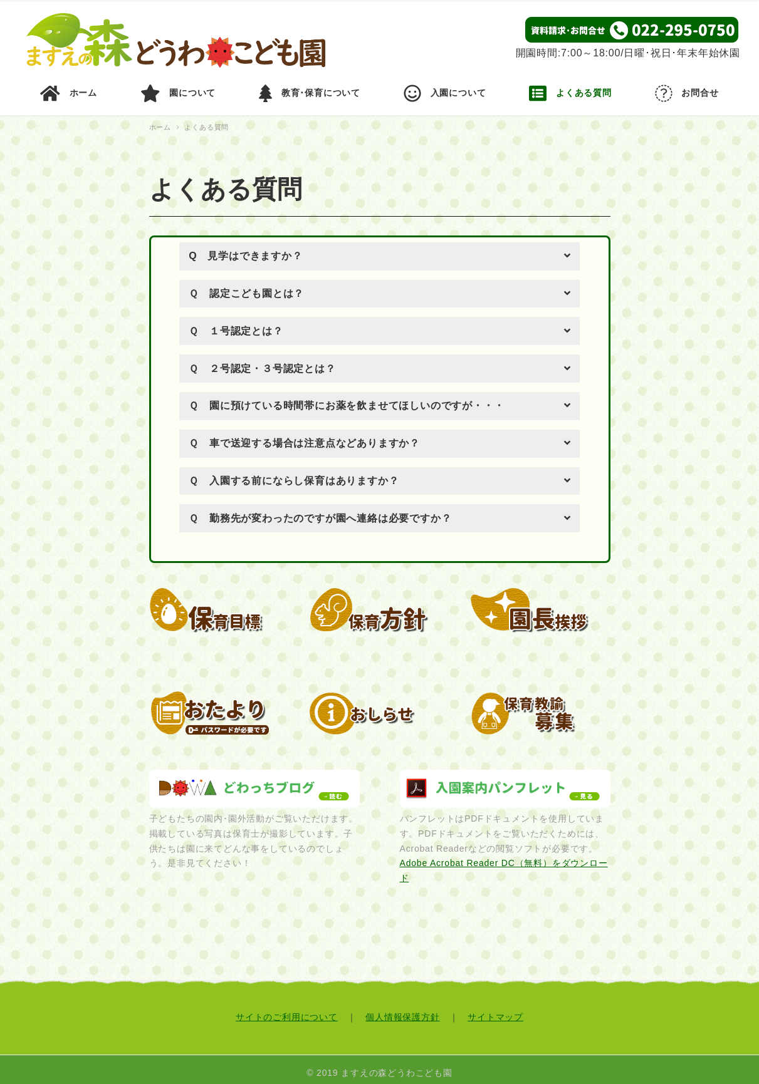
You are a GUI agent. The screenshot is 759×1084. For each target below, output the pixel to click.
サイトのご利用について (287, 1010)
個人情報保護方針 (402, 1010)
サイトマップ (495, 1010)
